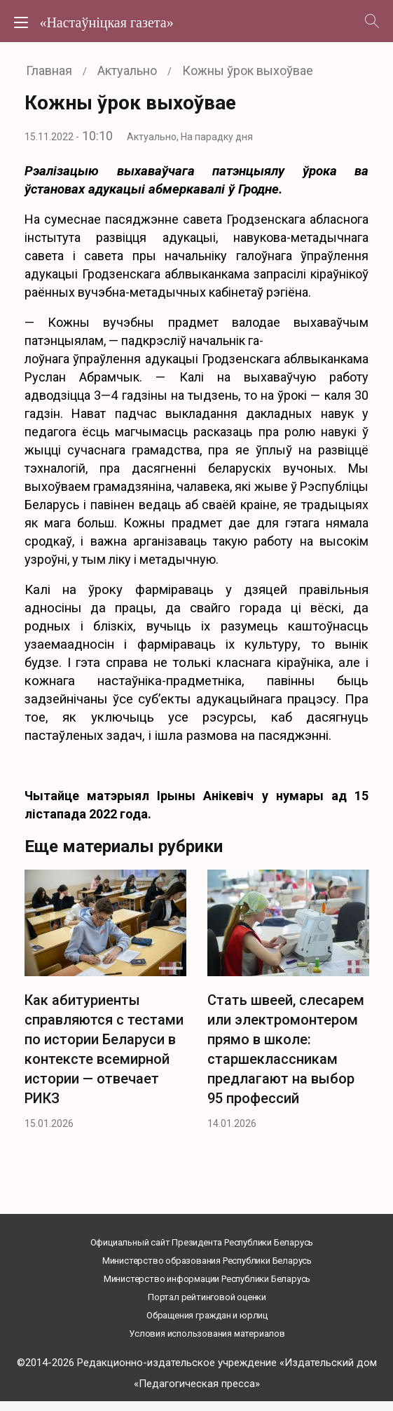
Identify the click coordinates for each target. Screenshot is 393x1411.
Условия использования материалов (207, 1333)
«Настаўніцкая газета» (106, 22)
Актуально (152, 136)
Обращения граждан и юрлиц (207, 1315)
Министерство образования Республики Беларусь (207, 1260)
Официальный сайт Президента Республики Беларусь (202, 1242)
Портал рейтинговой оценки (207, 1297)
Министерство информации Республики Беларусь (207, 1279)
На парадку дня (217, 136)
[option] (105, 1004)
